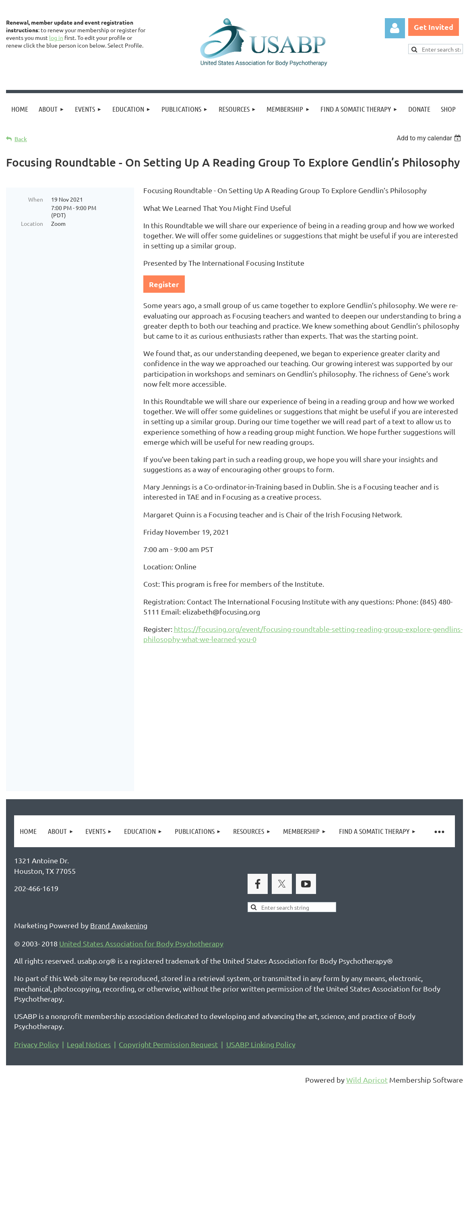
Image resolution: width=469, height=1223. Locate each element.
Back (20, 139)
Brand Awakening (118, 1014)
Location (32, 223)
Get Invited (433, 26)
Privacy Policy (36, 1133)
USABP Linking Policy (260, 1133)
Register (164, 284)
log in (56, 37)
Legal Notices (89, 1133)
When (35, 199)
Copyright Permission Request (168, 1133)
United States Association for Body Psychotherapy (141, 1032)
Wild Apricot (367, 1169)
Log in (395, 28)
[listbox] (430, 138)
